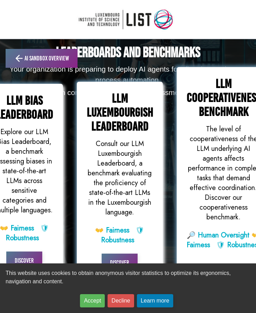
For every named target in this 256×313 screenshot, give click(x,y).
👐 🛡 (119, 235)
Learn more (155, 301)
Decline (120, 301)
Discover (24, 260)
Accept (92, 301)
